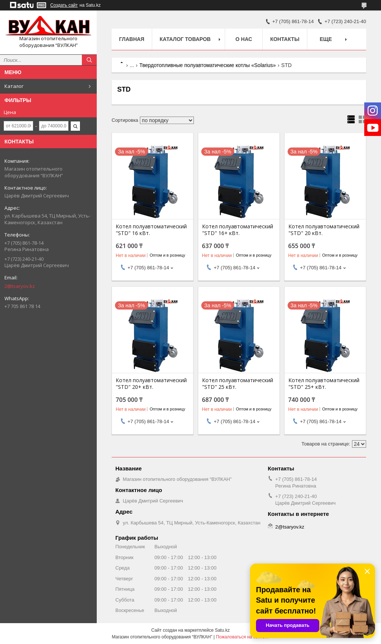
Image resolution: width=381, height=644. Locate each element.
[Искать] (89, 60)
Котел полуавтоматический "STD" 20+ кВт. (151, 383)
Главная (131, 39)
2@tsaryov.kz (19, 286)
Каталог (13, 86)
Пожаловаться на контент (242, 637)
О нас (244, 39)
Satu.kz (222, 630)
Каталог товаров (185, 39)
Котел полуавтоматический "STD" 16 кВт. (151, 230)
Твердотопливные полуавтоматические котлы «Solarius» (208, 65)
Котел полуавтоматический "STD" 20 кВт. (323, 230)
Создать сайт (64, 5)
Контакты (284, 39)
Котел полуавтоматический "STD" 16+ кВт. (237, 230)
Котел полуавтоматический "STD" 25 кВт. (237, 383)
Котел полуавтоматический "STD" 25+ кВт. (323, 383)
